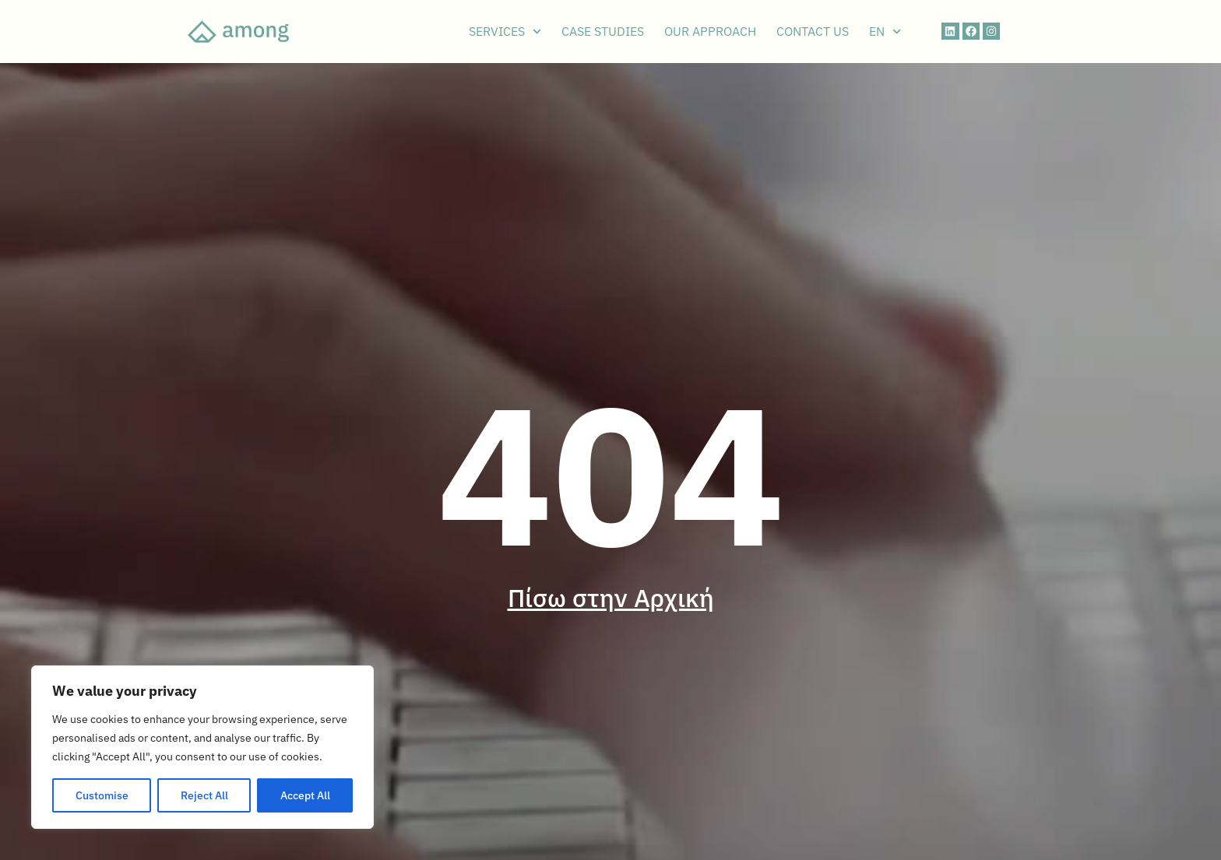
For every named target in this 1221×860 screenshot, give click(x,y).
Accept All (305, 795)
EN (885, 31)
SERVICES (505, 31)
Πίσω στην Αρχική (611, 597)
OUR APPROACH (710, 31)
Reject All (204, 795)
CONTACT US (812, 31)
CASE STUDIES (602, 31)
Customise (102, 795)
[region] (202, 747)
